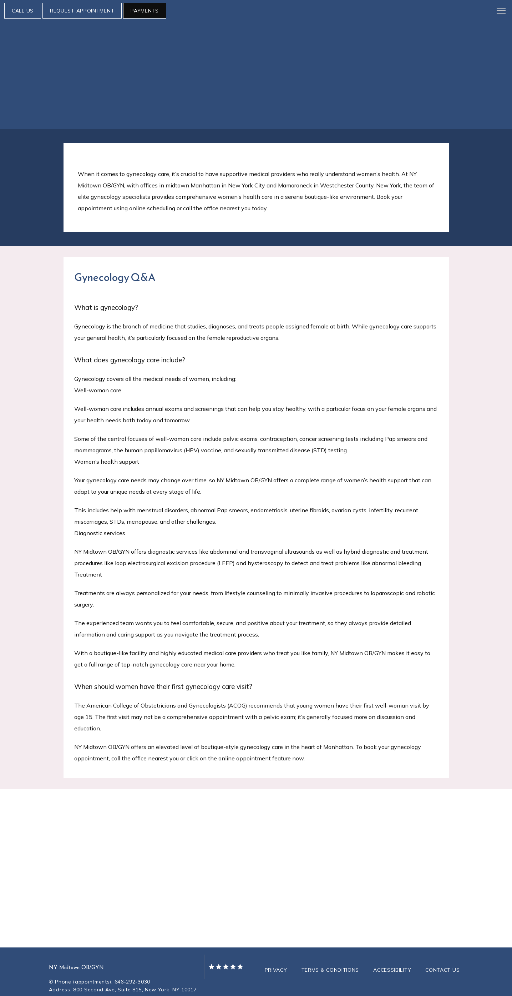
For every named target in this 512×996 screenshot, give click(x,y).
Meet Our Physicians (68, 62)
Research (249, 62)
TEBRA (287, 986)
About (21, 62)
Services (118, 62)
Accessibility (392, 948)
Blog (277, 62)
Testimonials (310, 62)
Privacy (276, 948)
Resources (212, 62)
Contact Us (442, 948)
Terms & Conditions (330, 948)
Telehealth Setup (163, 62)
